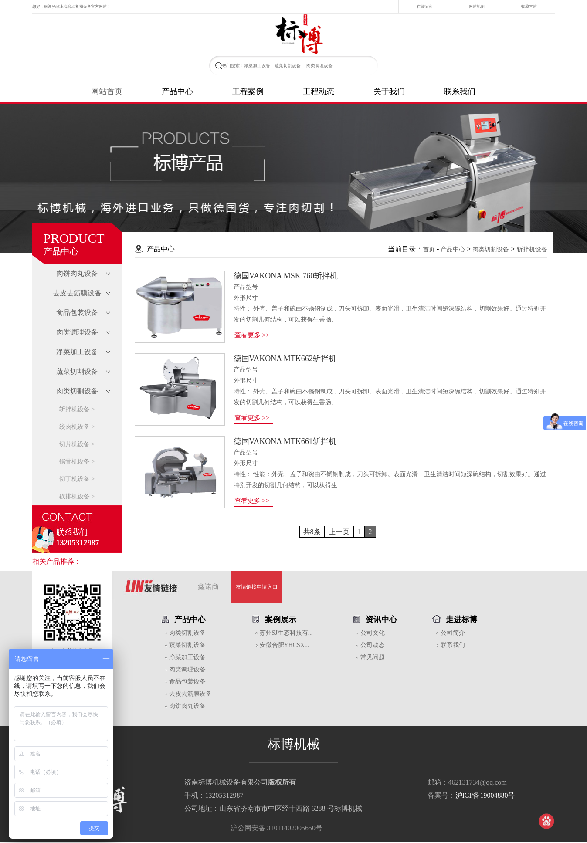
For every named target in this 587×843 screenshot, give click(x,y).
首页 (429, 249)
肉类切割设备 (490, 249)
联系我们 (459, 91)
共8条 (312, 531)
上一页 (339, 531)
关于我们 (389, 91)
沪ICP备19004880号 (485, 795)
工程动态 (318, 91)
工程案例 (248, 91)
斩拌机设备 (532, 249)
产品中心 (177, 91)
